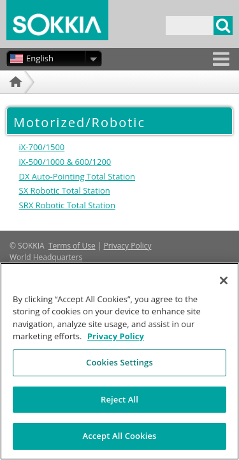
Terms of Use (72, 245)
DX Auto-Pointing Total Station (77, 176)
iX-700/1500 (42, 147)
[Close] (224, 289)
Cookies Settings (119, 371)
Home (14, 97)
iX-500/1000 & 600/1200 (65, 161)
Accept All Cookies (119, 445)
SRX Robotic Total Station (67, 205)
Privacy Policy (128, 245)
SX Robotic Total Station (64, 190)
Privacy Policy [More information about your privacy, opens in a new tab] (115, 345)
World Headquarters (46, 257)
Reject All (119, 408)
